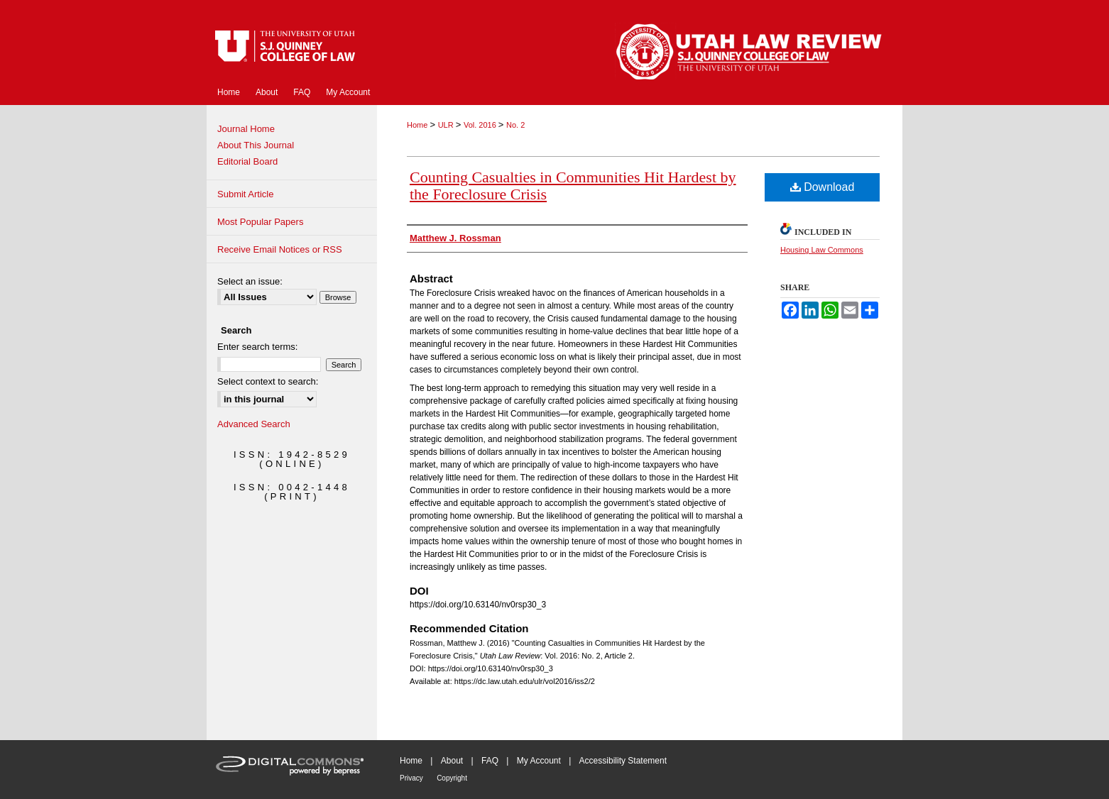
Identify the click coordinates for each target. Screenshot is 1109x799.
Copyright (452, 778)
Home (418, 125)
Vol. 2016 (481, 125)
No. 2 (515, 125)
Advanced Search (253, 424)
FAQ (489, 761)
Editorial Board (247, 161)
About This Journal (255, 145)
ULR (447, 125)
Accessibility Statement (623, 761)
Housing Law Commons (821, 250)
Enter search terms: (257, 346)
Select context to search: (267, 381)
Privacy (411, 778)
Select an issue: (250, 281)
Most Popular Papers (260, 221)
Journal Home (246, 128)
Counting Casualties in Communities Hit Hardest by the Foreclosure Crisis (573, 185)
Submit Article (245, 194)
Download (822, 187)
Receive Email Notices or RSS (279, 249)
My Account (539, 761)
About (452, 761)
